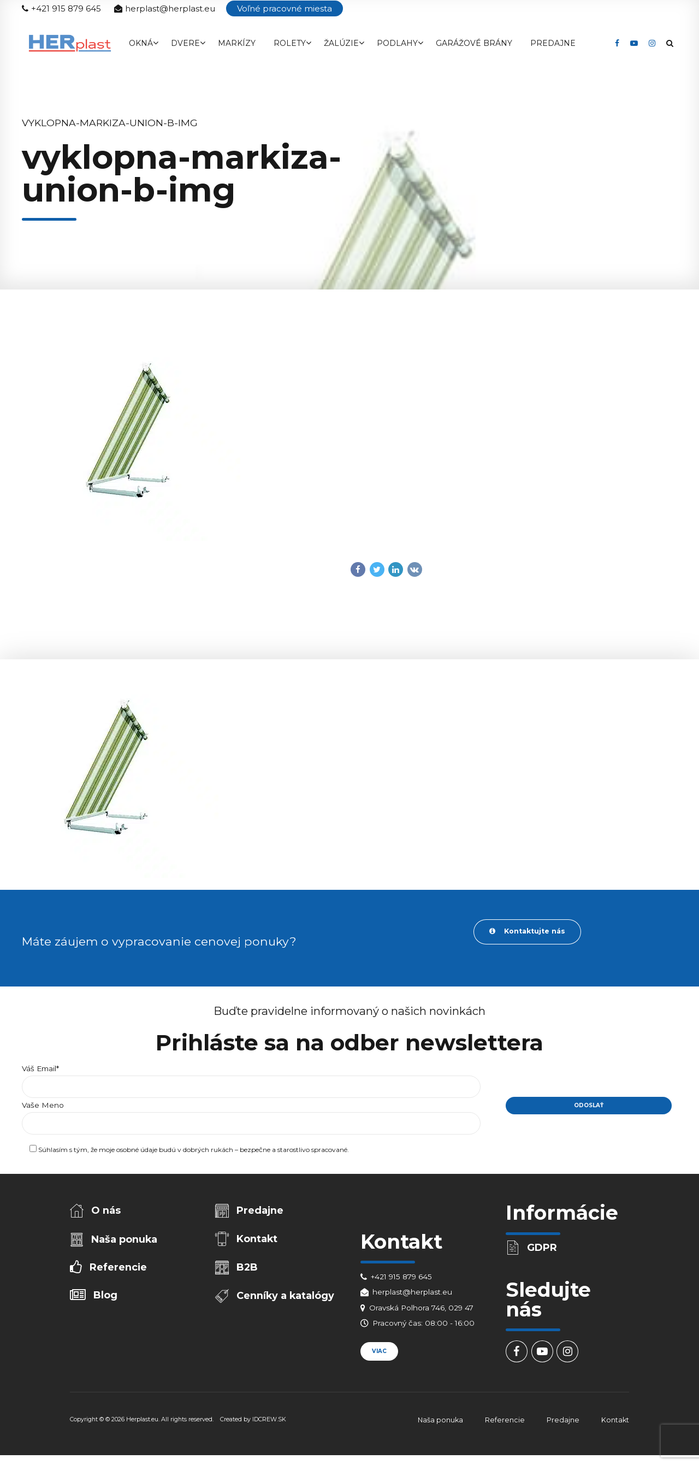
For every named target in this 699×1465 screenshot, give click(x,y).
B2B (248, 1271)
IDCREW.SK (269, 1422)
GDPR (543, 1249)
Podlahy (397, 43)
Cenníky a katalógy (286, 1300)
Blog (106, 1299)
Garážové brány (474, 43)
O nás (107, 1212)
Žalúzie (341, 43)
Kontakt (258, 1241)
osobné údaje (136, 1152)
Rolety (290, 43)
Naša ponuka (125, 1242)
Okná (141, 43)
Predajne (553, 43)
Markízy (237, 43)
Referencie (118, 1271)
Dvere (185, 43)
